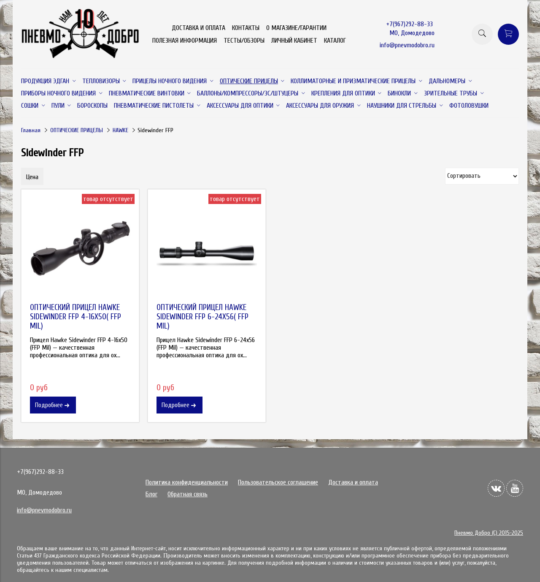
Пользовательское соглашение (278, 482)
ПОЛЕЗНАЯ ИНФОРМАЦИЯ (184, 40)
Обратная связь (187, 494)
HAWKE (120, 130)
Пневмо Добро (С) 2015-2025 (488, 532)
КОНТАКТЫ (245, 28)
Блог (151, 494)
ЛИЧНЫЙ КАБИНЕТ (294, 40)
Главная (30, 130)
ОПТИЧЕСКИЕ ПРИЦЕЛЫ (76, 130)
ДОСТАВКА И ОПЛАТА (198, 28)
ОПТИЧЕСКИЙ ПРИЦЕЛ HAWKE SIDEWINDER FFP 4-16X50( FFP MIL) (75, 317)
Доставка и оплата (353, 482)
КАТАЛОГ (335, 40)
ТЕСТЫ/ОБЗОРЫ (244, 40)
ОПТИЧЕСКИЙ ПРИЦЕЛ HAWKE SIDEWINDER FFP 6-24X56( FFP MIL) (202, 317)
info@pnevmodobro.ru (407, 45)
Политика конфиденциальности (187, 482)
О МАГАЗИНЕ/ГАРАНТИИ (296, 28)
